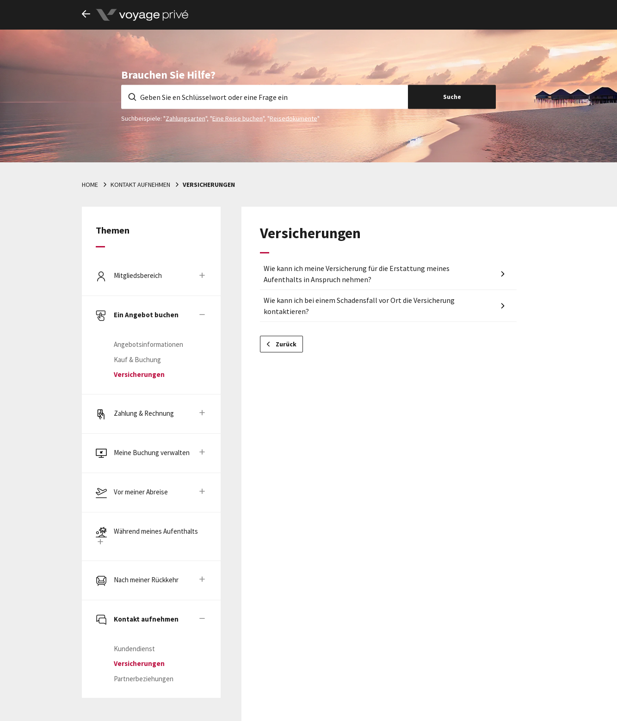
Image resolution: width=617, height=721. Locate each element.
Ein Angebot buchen (146, 314)
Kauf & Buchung (137, 359)
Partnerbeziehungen (143, 678)
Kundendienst (134, 648)
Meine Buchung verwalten (152, 452)
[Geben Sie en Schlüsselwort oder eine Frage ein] (264, 97)
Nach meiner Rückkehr (146, 579)
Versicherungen (209, 184)
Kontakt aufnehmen (140, 184)
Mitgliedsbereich (138, 275)
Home (90, 184)
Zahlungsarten (185, 118)
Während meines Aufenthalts (156, 531)
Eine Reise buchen (237, 118)
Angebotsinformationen (148, 344)
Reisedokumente (293, 118)
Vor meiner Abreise (141, 491)
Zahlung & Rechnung (144, 413)
